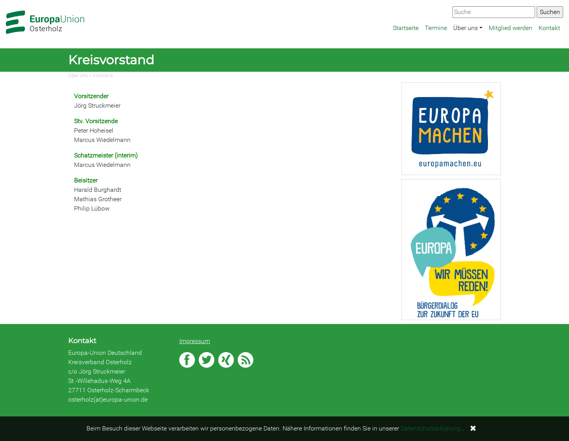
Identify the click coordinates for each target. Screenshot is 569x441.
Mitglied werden (510, 28)
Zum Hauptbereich (6, 0)
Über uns (465, 28)
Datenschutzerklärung (431, 428)
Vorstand (103, 75)
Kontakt (549, 28)
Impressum (194, 341)
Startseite (406, 28)
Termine (436, 28)
